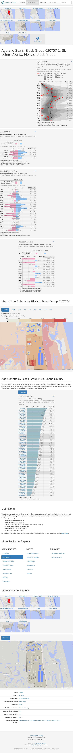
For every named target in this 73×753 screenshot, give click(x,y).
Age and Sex (6, 557)
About (32, 735)
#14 (53, 396)
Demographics (32, 2)
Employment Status (33, 557)
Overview (22, 2)
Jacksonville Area (24, 698)
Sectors (29, 573)
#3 (35, 171)
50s (35, 309)
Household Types (8, 565)
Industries (30, 569)
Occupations (31, 565)
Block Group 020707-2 (39, 720)
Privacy (41, 735)
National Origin (7, 573)
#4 (53, 241)
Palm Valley (22, 701)
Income (43, 2)
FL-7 (20, 714)
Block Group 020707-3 (53, 720)
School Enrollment (57, 557)
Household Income (32, 553)
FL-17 (20, 717)
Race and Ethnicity (8, 561)
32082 (20, 705)
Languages (6, 581)
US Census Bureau (40, 743)
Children (5, 309)
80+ (51, 309)
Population (6, 553)
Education (52, 2)
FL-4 (20, 711)
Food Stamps (31, 561)
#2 (35, 131)
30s (25, 309)
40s (30, 309)
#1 (72, 61)
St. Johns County (24, 708)
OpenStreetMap (36, 745)
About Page (64, 533)
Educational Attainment (58, 553)
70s (45, 309)
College (13, 309)
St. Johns (21, 695)
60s (40, 309)
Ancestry (5, 577)
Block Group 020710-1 (25, 720)
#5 (71, 313)
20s (19, 309)
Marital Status (7, 569)
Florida (21, 692)
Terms (36, 735)
